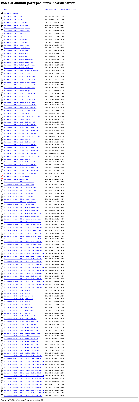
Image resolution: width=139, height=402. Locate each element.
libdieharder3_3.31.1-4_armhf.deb (17, 293)
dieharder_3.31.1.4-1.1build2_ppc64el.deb (21, 148)
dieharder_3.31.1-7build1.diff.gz (17, 54)
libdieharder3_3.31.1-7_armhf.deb (17, 304)
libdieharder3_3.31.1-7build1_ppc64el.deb (21, 322)
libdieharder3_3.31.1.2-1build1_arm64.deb (21, 342)
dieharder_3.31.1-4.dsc (13, 19)
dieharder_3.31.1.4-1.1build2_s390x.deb (20, 153)
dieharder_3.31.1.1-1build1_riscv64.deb (20, 85)
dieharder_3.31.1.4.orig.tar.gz (17, 176)
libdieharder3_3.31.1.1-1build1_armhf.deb (21, 330)
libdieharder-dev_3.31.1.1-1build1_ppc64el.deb (23, 225)
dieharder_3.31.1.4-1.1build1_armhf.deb (20, 125)
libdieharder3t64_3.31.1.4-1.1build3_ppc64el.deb (24, 390)
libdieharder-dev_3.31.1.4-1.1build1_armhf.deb (23, 250)
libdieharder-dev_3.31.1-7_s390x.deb (19, 205)
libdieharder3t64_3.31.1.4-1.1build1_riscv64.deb (24, 364)
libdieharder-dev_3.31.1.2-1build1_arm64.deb (22, 233)
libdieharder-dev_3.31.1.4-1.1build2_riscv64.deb (24, 270)
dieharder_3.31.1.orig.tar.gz (16, 179)
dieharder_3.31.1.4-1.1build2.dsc (17, 139)
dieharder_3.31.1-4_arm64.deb (16, 22)
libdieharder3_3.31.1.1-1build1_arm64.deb (21, 327)
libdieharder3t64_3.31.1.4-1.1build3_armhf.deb (23, 387)
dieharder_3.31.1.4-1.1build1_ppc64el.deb (21, 128)
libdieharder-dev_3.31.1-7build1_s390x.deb (21, 216)
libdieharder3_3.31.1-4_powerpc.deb (18, 296)
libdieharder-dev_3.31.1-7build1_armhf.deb (21, 210)
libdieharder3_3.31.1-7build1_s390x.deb (20, 324)
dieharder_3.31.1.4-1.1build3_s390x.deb (20, 173)
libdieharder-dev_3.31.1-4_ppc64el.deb (20, 190)
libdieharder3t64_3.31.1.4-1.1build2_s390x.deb (23, 381)
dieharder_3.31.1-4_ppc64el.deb (17, 31)
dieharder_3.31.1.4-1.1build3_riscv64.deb (21, 170)
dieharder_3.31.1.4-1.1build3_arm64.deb (20, 162)
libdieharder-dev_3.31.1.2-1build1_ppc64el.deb (23, 239)
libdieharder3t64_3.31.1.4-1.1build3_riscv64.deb (24, 393)
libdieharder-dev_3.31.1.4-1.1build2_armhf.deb (23, 265)
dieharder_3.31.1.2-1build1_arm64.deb (19, 99)
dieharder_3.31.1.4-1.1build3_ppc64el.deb (21, 168)
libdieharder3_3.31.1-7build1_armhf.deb (20, 319)
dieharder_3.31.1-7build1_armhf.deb (18, 62)
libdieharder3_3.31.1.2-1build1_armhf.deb (21, 344)
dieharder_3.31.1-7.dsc (13, 36)
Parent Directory (11, 14)
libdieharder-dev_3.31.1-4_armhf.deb (19, 185)
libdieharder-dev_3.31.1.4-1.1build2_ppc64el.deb (24, 267)
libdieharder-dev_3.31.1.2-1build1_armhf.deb (22, 236)
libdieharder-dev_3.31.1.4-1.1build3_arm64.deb (23, 276)
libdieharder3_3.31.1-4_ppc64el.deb (18, 299)
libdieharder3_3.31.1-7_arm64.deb (17, 302)
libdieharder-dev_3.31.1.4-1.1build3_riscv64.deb (24, 285)
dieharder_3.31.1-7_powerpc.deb (17, 45)
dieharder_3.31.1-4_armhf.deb (16, 25)
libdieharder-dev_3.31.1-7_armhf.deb (19, 196)
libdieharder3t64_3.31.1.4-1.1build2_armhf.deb (23, 373)
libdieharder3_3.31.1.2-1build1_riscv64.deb (22, 350)
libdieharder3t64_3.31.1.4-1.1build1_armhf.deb (23, 359)
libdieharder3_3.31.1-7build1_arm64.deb (20, 316)
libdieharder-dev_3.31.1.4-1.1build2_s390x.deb (23, 273)
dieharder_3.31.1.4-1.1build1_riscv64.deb (21, 131)
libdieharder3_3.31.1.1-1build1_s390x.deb (21, 339)
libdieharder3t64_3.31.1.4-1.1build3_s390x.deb (23, 396)
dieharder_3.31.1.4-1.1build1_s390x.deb (20, 133)
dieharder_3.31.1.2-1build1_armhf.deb (19, 102)
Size (63, 9)
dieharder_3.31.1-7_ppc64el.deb (17, 48)
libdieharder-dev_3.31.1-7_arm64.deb (19, 193)
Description (71, 9)
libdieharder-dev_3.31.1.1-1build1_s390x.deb (22, 230)
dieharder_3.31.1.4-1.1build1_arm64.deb (20, 122)
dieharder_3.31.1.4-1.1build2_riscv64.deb (21, 150)
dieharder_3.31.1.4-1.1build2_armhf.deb (20, 145)
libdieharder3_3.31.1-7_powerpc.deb (18, 307)
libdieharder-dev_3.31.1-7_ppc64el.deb (20, 202)
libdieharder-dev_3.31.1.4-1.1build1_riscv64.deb (24, 256)
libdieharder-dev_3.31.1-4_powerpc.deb (20, 188)
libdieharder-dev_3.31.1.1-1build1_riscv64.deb (23, 227)
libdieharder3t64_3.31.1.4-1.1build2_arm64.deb (23, 370)
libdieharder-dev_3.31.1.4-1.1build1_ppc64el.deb (24, 253)
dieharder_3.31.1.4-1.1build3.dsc (17, 159)
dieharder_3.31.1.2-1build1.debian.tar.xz (21, 93)
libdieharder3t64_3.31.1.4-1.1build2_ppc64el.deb (24, 376)
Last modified (50, 9)
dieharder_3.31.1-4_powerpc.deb (17, 28)
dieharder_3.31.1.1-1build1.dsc (17, 73)
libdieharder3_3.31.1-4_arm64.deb (17, 290)
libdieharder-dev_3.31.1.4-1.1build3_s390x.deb (23, 287)
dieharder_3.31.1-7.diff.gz (15, 34)
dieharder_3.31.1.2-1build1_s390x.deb (19, 111)
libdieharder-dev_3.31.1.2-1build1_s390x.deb (22, 245)
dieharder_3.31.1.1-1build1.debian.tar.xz (21, 71)
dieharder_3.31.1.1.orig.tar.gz (17, 91)
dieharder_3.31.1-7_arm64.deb (16, 39)
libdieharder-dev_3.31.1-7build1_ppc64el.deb (22, 213)
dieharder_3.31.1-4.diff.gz (15, 16)
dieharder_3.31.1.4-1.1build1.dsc (17, 119)
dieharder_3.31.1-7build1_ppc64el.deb (19, 65)
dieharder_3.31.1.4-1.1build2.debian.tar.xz (22, 136)
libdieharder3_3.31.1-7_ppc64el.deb (18, 310)
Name (5, 9)
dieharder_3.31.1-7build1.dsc (16, 56)
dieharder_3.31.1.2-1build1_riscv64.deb (20, 108)
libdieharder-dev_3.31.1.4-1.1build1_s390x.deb (23, 259)
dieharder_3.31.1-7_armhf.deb (16, 42)
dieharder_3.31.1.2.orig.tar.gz (17, 113)
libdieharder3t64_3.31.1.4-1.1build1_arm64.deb (23, 356)
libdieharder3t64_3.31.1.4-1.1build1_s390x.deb (23, 367)
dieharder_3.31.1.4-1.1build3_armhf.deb (20, 165)
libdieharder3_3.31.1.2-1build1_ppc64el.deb (22, 347)
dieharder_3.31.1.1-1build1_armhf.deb (19, 79)
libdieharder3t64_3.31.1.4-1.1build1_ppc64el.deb (24, 362)
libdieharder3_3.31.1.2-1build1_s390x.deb (21, 353)
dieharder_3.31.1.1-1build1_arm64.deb (19, 76)
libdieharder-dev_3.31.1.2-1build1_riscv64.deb (23, 242)
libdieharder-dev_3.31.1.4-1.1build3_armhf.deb (23, 279)
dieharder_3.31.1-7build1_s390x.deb (18, 68)
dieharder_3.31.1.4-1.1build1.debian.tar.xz (22, 116)
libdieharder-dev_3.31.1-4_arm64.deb (19, 182)
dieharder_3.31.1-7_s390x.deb (16, 51)
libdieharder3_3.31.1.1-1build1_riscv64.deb (22, 336)
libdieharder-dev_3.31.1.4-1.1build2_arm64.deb (23, 262)
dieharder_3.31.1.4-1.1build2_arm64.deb (20, 142)
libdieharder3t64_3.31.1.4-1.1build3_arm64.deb (23, 384)
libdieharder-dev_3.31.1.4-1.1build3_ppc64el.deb (24, 282)
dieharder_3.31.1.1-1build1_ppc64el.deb (20, 82)
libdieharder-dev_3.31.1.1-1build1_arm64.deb (22, 219)
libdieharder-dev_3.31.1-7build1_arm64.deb (21, 208)
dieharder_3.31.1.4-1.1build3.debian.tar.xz (22, 156)
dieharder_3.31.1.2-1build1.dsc (17, 96)
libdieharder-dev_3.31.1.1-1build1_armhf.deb (22, 222)
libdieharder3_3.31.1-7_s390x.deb (17, 313)
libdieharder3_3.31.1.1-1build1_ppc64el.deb (22, 333)
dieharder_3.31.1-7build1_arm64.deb (18, 59)
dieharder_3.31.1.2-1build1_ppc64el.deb (20, 105)
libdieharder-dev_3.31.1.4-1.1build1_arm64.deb (23, 247)
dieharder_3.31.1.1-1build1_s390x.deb (19, 88)
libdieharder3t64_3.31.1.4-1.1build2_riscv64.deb (24, 379)
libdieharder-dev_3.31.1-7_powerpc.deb (20, 199)
